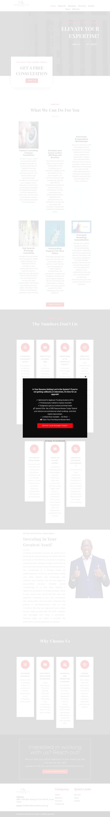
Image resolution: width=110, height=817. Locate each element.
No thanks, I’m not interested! (55, 441)
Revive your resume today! (55, 425)
